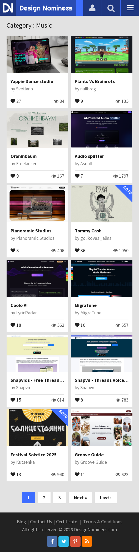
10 (80, 324)
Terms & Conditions (102, 522)
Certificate (66, 522)
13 (16, 474)
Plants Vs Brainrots (95, 81)
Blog (21, 522)
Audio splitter (89, 156)
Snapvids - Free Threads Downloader (49, 380)
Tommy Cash (88, 231)
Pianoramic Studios (31, 231)
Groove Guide (89, 455)
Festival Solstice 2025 (34, 455)
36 (80, 250)
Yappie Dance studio (32, 81)
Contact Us (41, 522)
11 (80, 474)
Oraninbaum (24, 156)
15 (16, 399)
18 (16, 324)
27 (16, 100)
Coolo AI (19, 305)
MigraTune (86, 305)
